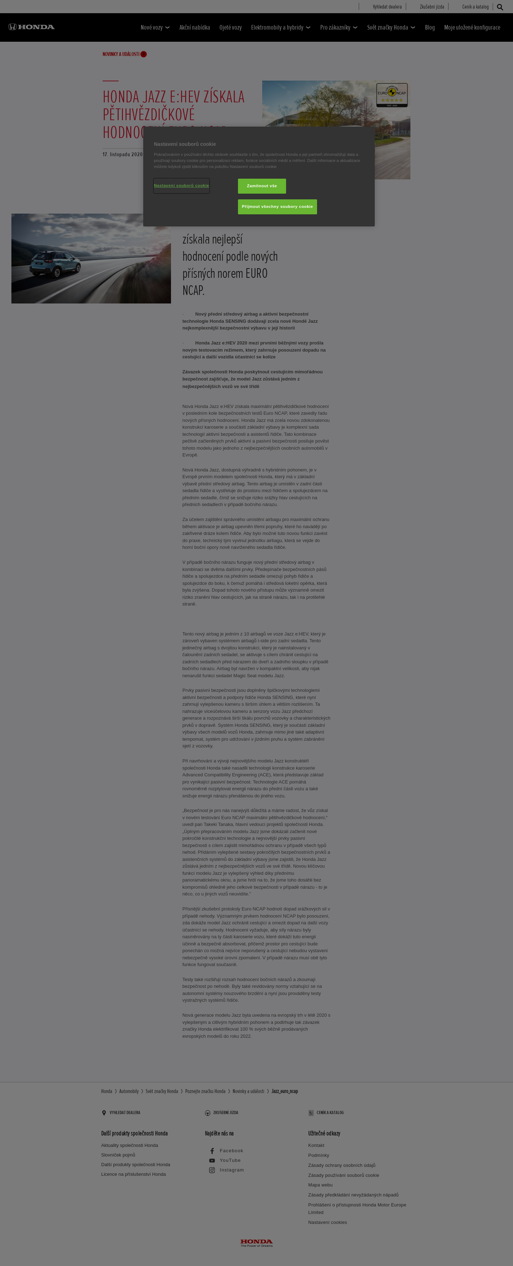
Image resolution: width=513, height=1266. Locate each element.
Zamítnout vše (262, 186)
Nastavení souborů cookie (181, 185)
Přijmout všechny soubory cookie (277, 206)
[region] (259, 176)
